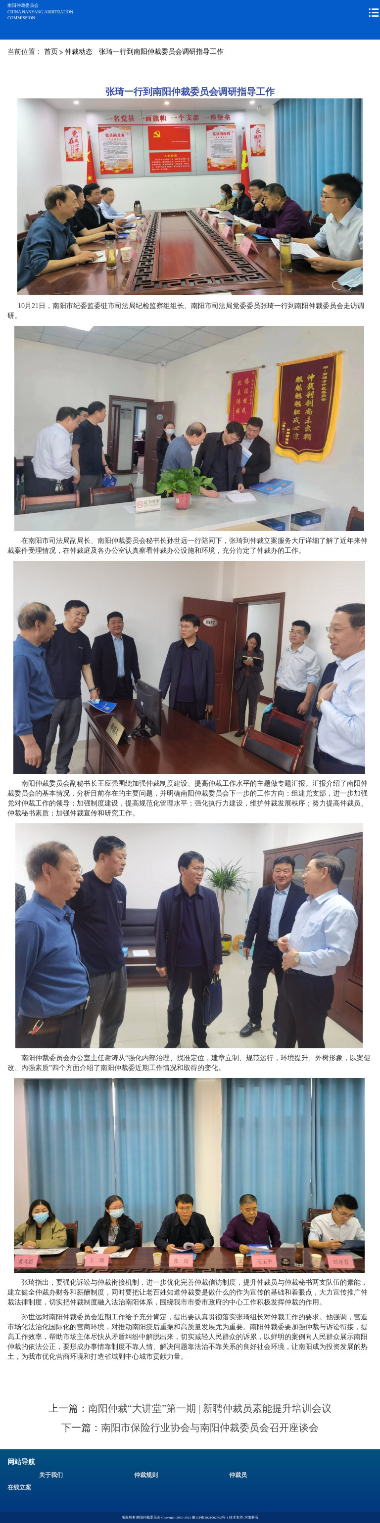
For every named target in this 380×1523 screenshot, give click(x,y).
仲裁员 (238, 1475)
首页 (51, 51)
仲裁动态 (79, 51)
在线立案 (19, 1487)
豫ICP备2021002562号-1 (210, 1518)
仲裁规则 (146, 1475)
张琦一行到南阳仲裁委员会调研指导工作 (161, 51)
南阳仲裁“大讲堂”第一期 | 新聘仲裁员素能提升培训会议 (210, 1408)
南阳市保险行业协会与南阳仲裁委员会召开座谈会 (210, 1427)
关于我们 (51, 1475)
